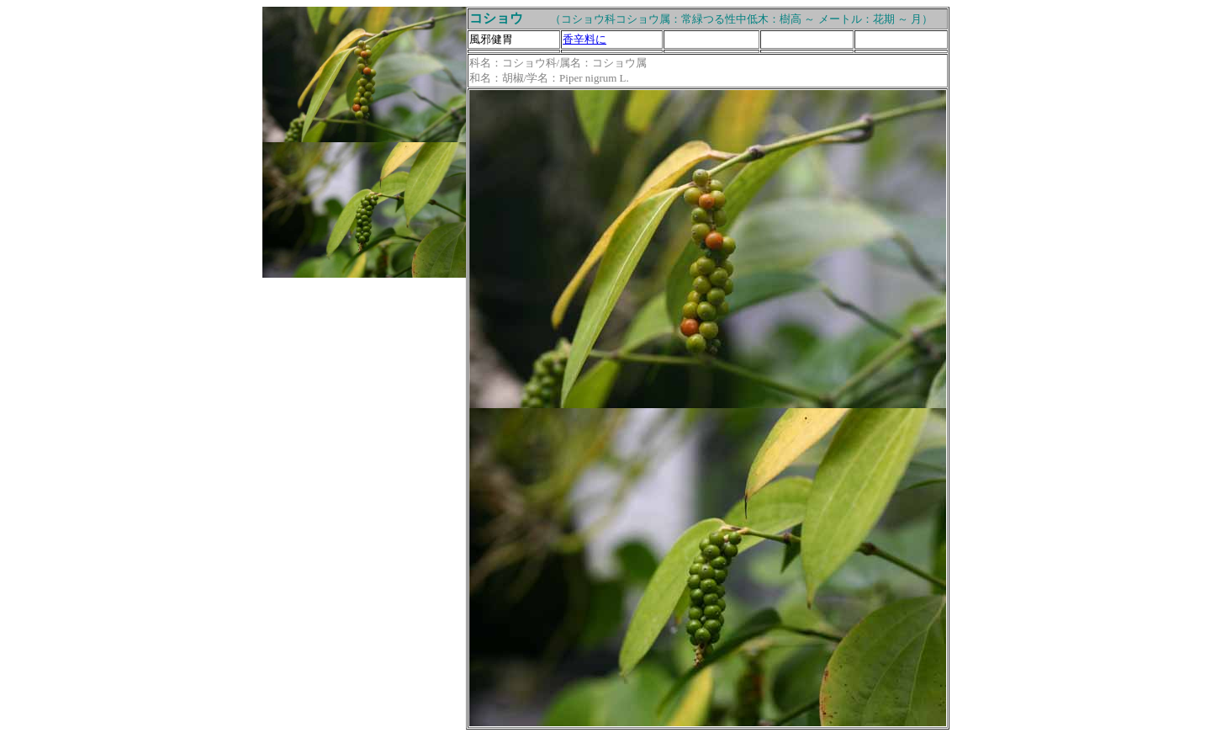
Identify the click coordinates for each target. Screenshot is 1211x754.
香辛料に (584, 39)
